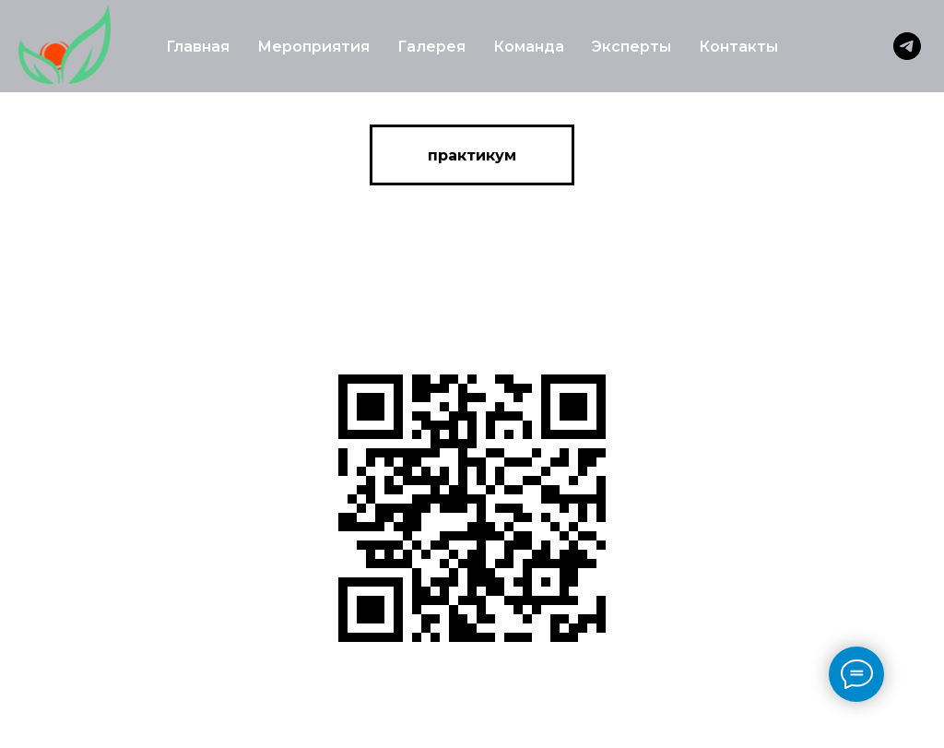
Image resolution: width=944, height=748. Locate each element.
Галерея (431, 46)
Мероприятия (313, 46)
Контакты (738, 46)
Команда (528, 46)
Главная (198, 46)
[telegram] (907, 46)
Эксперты (631, 46)
